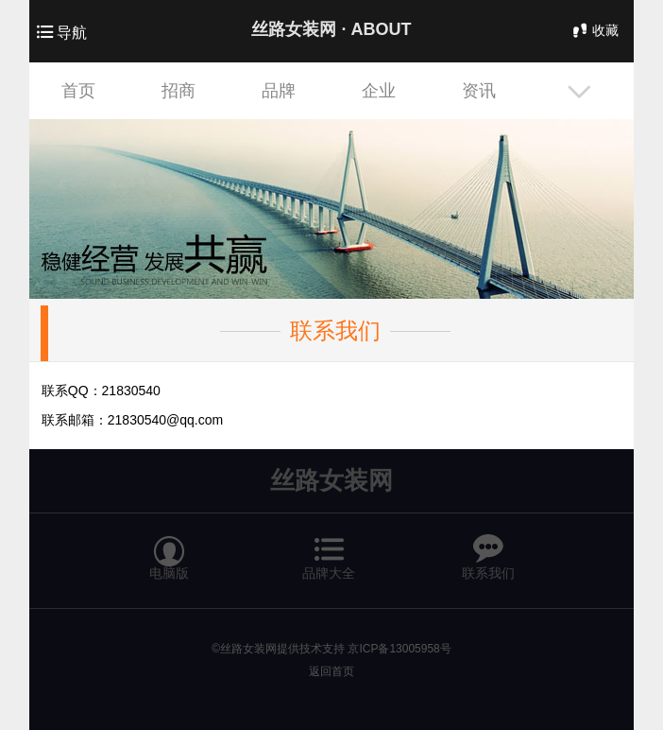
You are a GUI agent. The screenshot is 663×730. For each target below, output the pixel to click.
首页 (78, 90)
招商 (179, 90)
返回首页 (331, 671)
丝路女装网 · (331, 29)
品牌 (279, 90)
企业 (379, 90)
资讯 (479, 90)
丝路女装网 (331, 480)
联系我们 (335, 330)
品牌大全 (328, 549)
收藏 (594, 30)
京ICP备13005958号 (399, 648)
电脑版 (169, 549)
